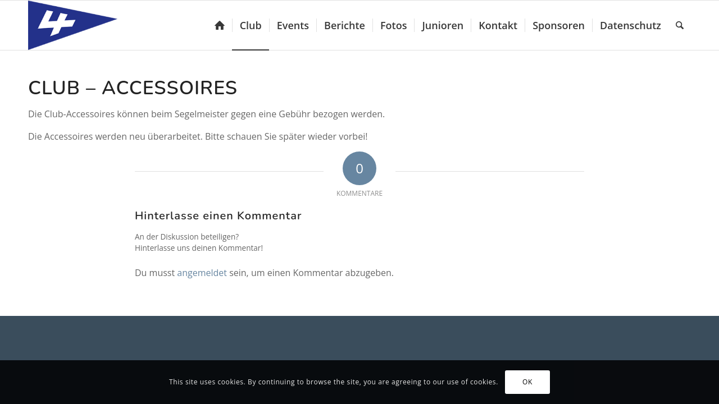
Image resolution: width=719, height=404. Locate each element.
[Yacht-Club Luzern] (81, 25)
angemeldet (202, 273)
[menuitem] (219, 25)
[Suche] (679, 25)
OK (527, 382)
